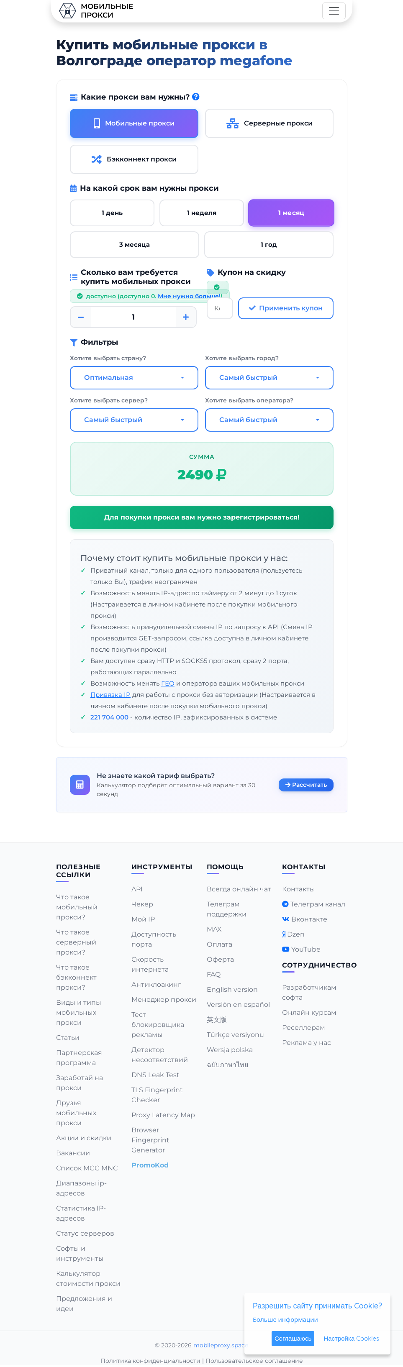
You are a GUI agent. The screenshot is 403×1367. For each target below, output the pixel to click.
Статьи (68, 1038)
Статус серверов (85, 1233)
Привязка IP (110, 695)
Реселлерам (303, 1028)
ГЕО (168, 683)
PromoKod (150, 1165)
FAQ (214, 974)
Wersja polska (230, 1050)
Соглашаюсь (293, 1338)
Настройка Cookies (351, 1338)
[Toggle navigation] (334, 11)
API (137, 889)
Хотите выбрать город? (242, 358)
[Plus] (186, 317)
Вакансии (73, 1153)
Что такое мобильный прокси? (77, 907)
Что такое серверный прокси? (76, 942)
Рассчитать (306, 784)
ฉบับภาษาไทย (227, 1065)
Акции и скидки (83, 1138)
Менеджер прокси (163, 999)
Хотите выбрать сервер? (109, 400)
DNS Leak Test (155, 1075)
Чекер (142, 904)
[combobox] (134, 377)
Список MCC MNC (87, 1168)
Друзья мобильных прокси (76, 1113)
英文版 (217, 1020)
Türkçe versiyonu (235, 1035)
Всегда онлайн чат (239, 889)
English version (232, 989)
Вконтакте (309, 919)
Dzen (296, 934)
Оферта (220, 959)
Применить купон (286, 308)
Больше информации (285, 1319)
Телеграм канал (317, 904)
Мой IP (143, 919)
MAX (214, 929)
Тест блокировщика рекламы (157, 1025)
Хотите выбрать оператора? (249, 400)
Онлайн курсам (309, 1012)
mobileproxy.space (220, 1345)
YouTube (306, 949)
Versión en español (238, 1005)
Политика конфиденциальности (150, 1360)
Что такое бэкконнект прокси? (76, 977)
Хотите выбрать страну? (108, 358)
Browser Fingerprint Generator (150, 1140)
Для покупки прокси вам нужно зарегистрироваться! (201, 517)
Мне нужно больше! (189, 296)
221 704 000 (109, 717)
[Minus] (81, 317)
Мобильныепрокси (95, 11)
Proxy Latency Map (163, 1115)
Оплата (219, 944)
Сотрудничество (319, 965)
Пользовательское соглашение (254, 1360)
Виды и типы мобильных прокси (78, 1012)
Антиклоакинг (156, 984)
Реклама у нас (306, 1043)
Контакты (298, 889)
